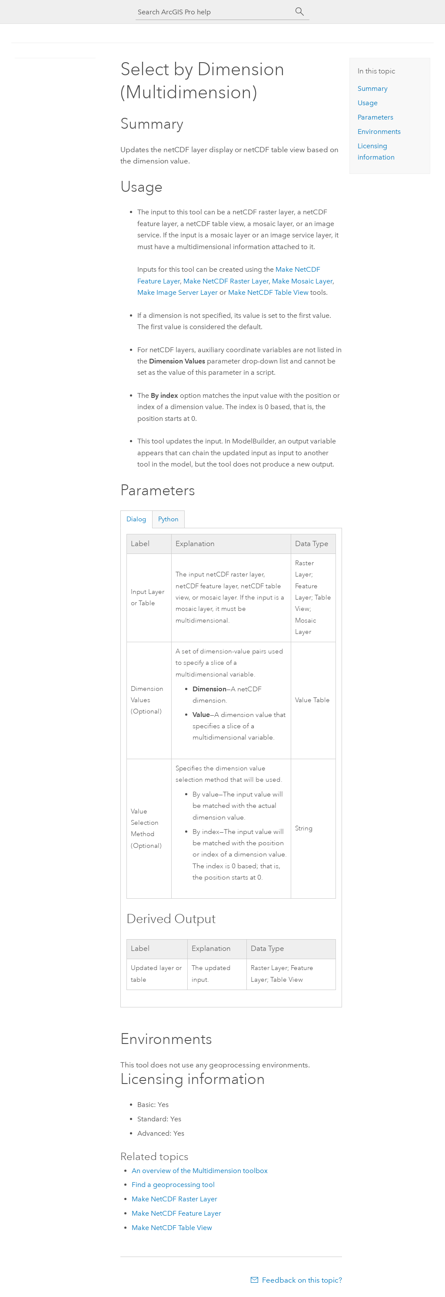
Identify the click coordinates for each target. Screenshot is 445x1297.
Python (168, 519)
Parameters (375, 117)
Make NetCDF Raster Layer (226, 281)
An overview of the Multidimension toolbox (200, 1171)
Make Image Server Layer (177, 292)
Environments (379, 131)
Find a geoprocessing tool (173, 1184)
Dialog (136, 519)
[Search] (300, 11)
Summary (373, 88)
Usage (368, 103)
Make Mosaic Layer (302, 281)
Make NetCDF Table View (268, 292)
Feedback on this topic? (302, 1280)
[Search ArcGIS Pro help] (214, 12)
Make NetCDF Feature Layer (176, 1213)
